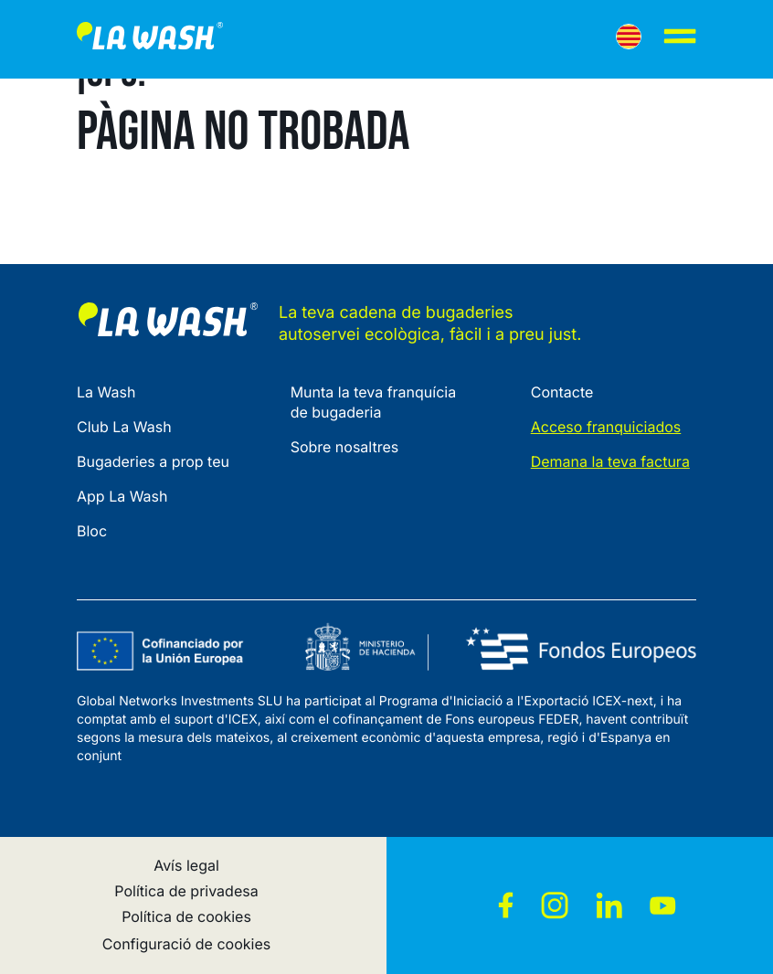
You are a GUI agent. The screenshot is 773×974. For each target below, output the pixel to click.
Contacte (562, 392)
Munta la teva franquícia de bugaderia (374, 402)
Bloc (92, 531)
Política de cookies (186, 916)
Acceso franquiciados (606, 427)
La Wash (106, 392)
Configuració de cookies (186, 944)
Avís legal (186, 865)
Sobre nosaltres (345, 447)
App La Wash (122, 496)
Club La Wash (124, 427)
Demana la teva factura (610, 461)
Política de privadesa (186, 891)
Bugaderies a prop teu (153, 461)
